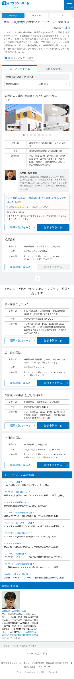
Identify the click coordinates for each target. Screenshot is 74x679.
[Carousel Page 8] (50, 135)
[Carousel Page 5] (39, 135)
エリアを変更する (20, 68)
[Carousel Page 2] (27, 135)
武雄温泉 (13, 84)
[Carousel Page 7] (47, 135)
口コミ (61, 15)
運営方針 (50, 663)
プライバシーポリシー (22, 663)
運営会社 (5, 663)
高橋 (43, 84)
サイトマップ (44, 667)
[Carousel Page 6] (43, 135)
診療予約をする (53, 227)
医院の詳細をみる (20, 227)
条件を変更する (54, 68)
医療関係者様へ (63, 663)
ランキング (37, 15)
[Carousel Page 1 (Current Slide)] (24, 135)
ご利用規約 (39, 663)
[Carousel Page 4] (35, 135)
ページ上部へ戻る (38, 653)
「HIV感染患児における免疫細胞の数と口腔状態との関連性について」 (20, 635)
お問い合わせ (30, 667)
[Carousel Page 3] (31, 135)
